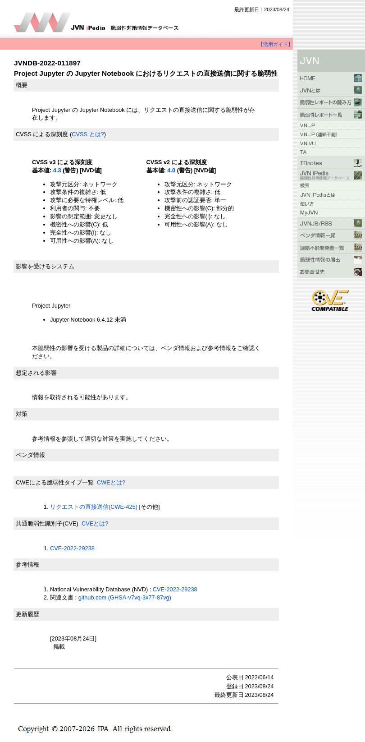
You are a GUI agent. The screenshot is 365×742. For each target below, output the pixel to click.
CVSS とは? (88, 134)
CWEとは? (111, 482)
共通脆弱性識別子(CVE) (47, 523)
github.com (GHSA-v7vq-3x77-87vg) (124, 597)
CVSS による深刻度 (42, 134)
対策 (21, 413)
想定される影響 (36, 372)
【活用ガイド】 (275, 44)
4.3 (57, 170)
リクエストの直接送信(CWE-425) (93, 506)
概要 (21, 85)
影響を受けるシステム (45, 266)
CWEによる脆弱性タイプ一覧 (55, 482)
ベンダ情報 (30, 455)
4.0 (171, 170)
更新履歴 (27, 614)
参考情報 (27, 564)
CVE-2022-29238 (72, 548)
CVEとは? (95, 523)
